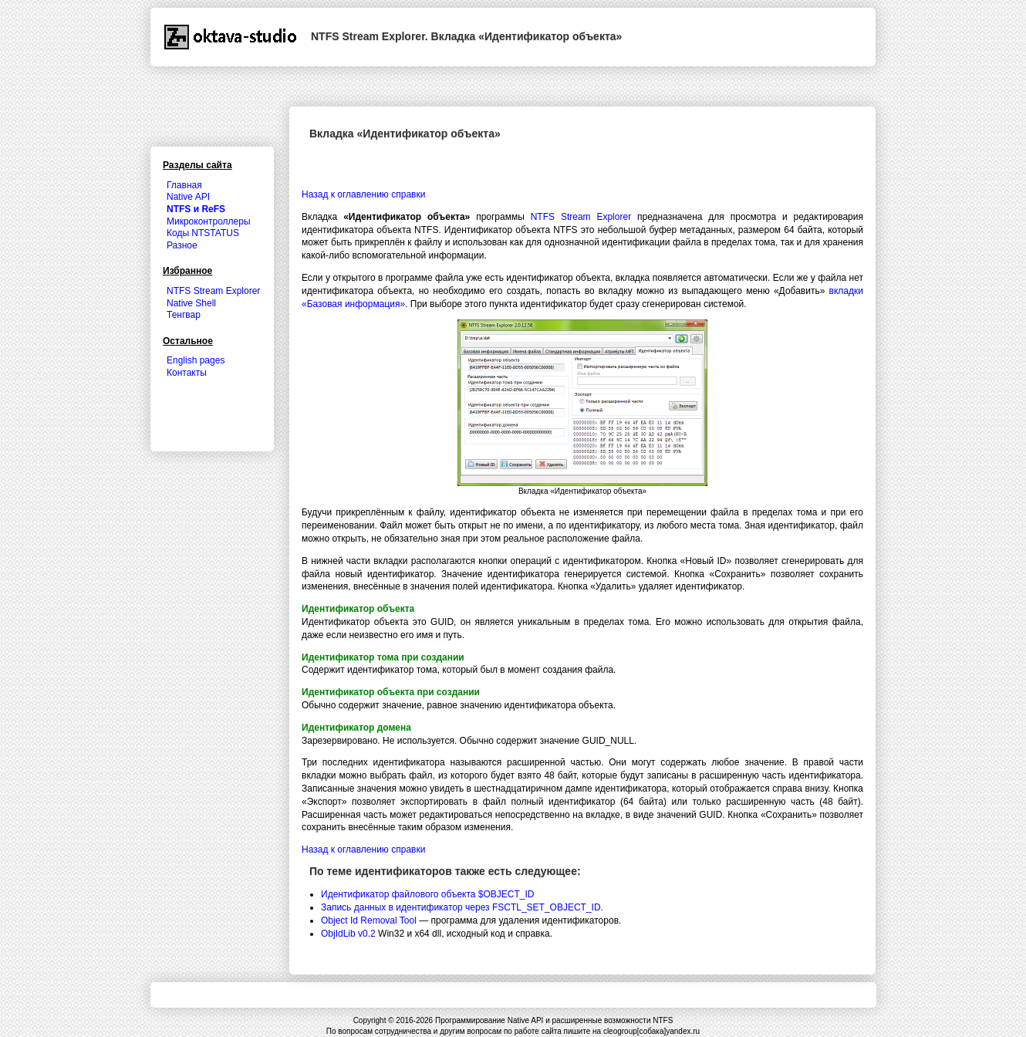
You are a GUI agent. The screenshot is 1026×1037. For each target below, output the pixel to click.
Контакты (187, 372)
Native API (188, 196)
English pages (195, 360)
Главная (184, 185)
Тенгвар (184, 314)
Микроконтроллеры (209, 221)
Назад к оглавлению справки (363, 194)
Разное (182, 245)
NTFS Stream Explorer (581, 216)
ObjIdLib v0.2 (348, 933)
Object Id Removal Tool (369, 920)
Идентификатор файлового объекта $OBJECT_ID (428, 894)
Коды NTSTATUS (203, 233)
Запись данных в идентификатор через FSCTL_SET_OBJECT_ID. (462, 907)
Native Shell (191, 303)
